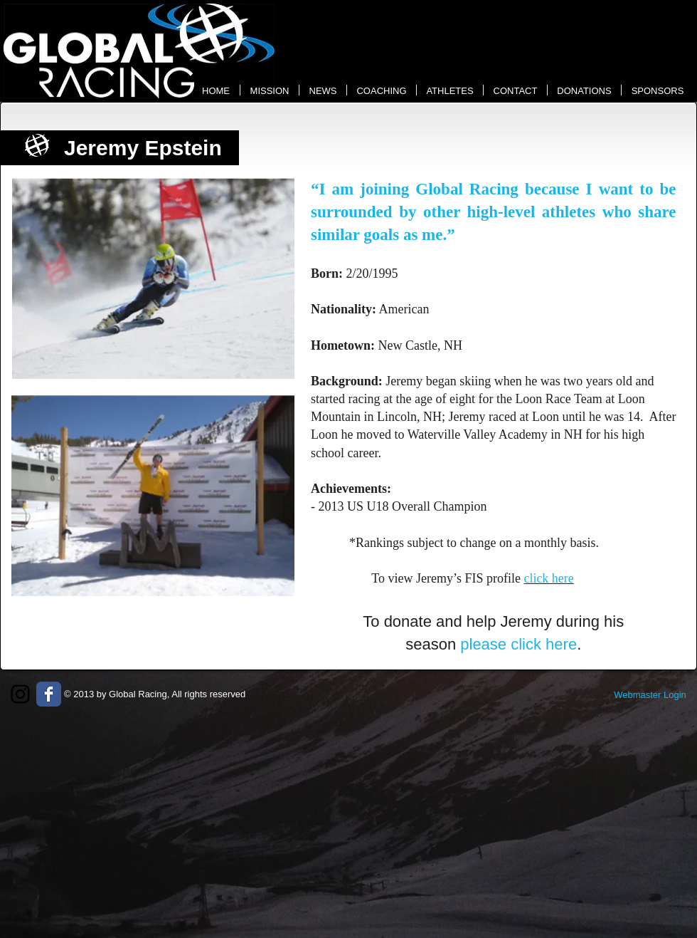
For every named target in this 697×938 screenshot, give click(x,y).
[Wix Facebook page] (48, 694)
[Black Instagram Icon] (20, 694)
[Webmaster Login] (650, 695)
